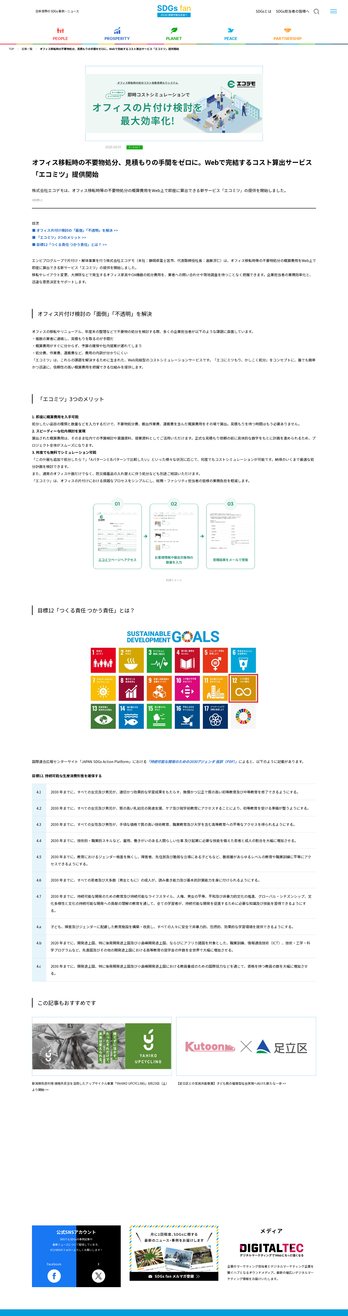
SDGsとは (263, 11)
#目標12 (37, 200)
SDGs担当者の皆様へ (292, 11)
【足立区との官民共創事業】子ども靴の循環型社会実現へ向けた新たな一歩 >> (231, 1083)
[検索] (316, 11)
